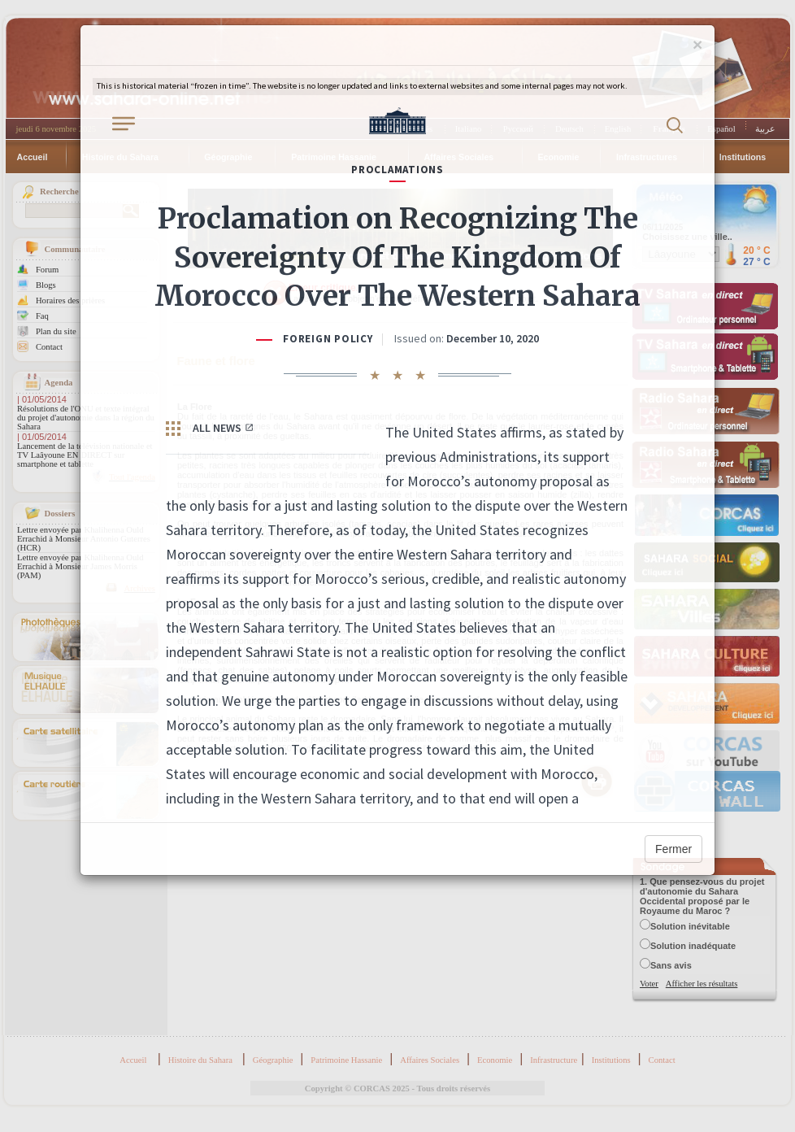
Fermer (673, 849)
